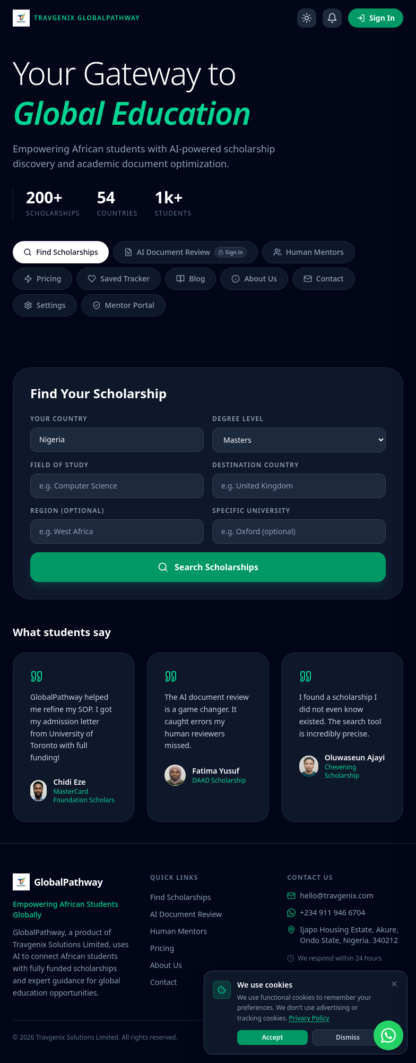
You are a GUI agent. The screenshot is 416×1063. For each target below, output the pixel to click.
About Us (253, 278)
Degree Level (238, 419)
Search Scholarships (208, 567)
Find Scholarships (60, 252)
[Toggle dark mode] (306, 18)
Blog (190, 278)
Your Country (59, 419)
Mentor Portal (123, 305)
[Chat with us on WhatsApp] (388, 1035)
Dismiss (348, 1037)
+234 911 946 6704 (326, 912)
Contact (324, 278)
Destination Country (255, 465)
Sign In (376, 18)
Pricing (42, 278)
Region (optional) (67, 511)
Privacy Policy (309, 1018)
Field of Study (59, 465)
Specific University (251, 511)
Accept (272, 1037)
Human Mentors (308, 252)
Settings (45, 305)
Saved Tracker (119, 278)
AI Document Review (185, 252)
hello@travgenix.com (330, 895)
